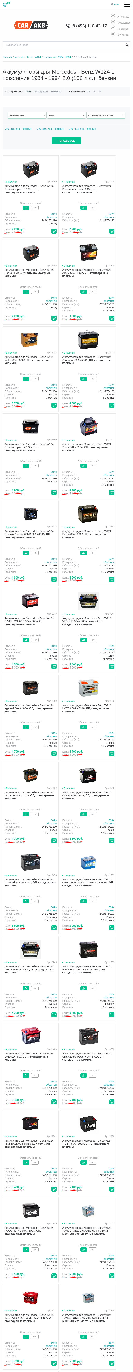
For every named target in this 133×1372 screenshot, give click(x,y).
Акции (119, 1276)
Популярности (41, 91)
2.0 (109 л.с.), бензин (50, 128)
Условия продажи (11, 1293)
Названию (55, 91)
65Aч (39, 994)
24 (93, 91)
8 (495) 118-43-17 (89, 26)
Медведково (120, 23)
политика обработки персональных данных (19, 1294)
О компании (58, 1276)
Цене (28, 91)
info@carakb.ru (101, 1309)
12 (88, 91)
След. (80, 1116)
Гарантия (104, 1276)
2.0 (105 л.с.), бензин (18, 128)
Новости (70, 1281)
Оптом (55, 1281)
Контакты (86, 1281)
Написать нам (90, 1313)
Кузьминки (119, 35)
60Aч (39, 213)
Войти (116, 4)
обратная (36, 217)
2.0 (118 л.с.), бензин (82, 128)
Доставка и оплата (82, 1276)
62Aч (82, 994)
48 (99, 91)
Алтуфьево (120, 17)
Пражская (119, 29)
